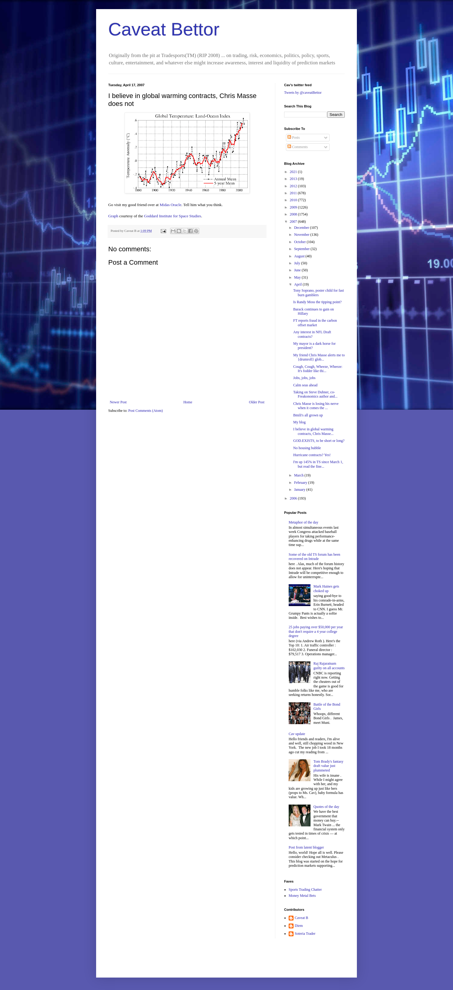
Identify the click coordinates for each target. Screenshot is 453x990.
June (298, 270)
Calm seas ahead (305, 385)
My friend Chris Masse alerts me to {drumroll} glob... (319, 357)
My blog (299, 422)
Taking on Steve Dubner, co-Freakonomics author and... (315, 394)
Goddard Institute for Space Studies (172, 216)
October (300, 242)
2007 (294, 221)
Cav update (297, 734)
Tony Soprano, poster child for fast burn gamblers (318, 292)
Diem (299, 926)
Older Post (256, 402)
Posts (293, 137)
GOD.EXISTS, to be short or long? (318, 441)
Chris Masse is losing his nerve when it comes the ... (316, 406)
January (300, 489)
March (299, 475)
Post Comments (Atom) (145, 411)
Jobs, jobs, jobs (304, 378)
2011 (294, 193)
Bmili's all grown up (308, 415)
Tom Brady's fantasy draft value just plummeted (329, 765)
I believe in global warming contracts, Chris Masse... (313, 431)
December (302, 227)
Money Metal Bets (302, 895)
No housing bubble (307, 448)
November (302, 234)
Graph (113, 216)
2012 (294, 186)
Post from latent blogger (306, 847)
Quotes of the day (326, 807)
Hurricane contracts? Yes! (312, 455)
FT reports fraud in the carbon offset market (315, 322)
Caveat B (301, 918)
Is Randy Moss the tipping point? (317, 302)
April (298, 284)
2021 (294, 172)
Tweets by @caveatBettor (303, 92)
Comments (297, 147)
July (297, 263)
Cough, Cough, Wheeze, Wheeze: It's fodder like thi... (317, 368)
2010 (294, 200)
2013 (294, 179)
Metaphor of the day (303, 522)
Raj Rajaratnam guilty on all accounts (329, 665)
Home (187, 402)
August (300, 256)
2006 (294, 498)
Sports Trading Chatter (305, 889)
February (301, 482)
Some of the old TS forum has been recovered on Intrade (314, 556)
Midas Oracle (170, 204)
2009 (294, 207)
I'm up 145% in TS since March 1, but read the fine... (318, 464)
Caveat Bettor (164, 29)
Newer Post (118, 402)
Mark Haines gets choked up (326, 588)
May (298, 277)
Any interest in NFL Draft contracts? (312, 334)
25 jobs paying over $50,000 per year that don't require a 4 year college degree (316, 631)
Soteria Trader (305, 933)
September (302, 249)
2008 (294, 214)
